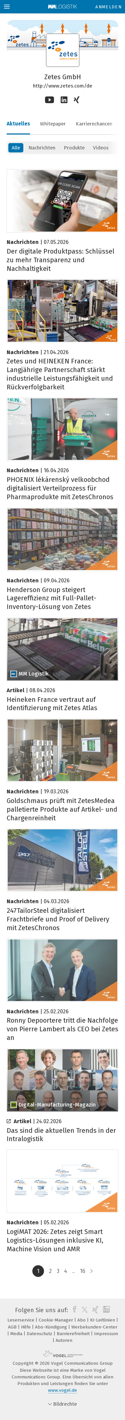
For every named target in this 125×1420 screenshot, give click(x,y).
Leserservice (21, 1320)
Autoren (64, 1340)
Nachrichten (41, 148)
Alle (16, 148)
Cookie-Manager (56, 1320)
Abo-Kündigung (51, 1327)
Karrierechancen (94, 124)
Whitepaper (53, 124)
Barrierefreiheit (74, 1333)
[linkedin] (105, 1310)
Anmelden (108, 7)
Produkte (74, 148)
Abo (82, 1320)
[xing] (94, 1310)
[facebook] (73, 1310)
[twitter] (83, 1310)
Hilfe (26, 1327)
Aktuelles (18, 124)
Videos (101, 148)
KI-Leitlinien (103, 1320)
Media (17, 1333)
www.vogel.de (62, 1390)
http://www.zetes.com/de (62, 86)
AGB (13, 1327)
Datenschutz (40, 1333)
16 (82, 1271)
